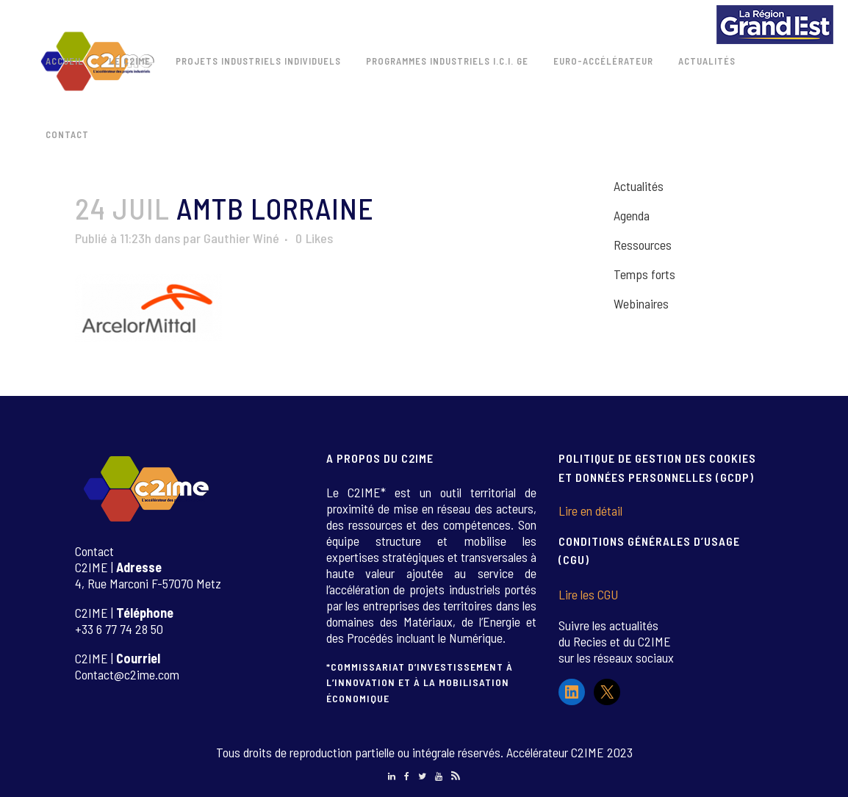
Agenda (632, 215)
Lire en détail (590, 510)
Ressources (643, 245)
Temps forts (644, 274)
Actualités (639, 186)
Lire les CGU (588, 594)
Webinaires (641, 303)
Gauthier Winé (241, 238)
